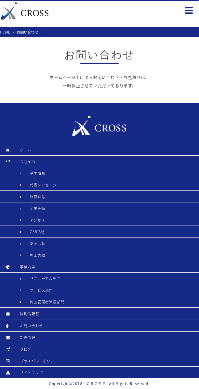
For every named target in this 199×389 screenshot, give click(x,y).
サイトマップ (31, 372)
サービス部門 (41, 290)
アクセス (37, 219)
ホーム (25, 149)
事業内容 (27, 266)
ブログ (25, 349)
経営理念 (37, 196)
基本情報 (37, 173)
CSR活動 (37, 231)
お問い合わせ (31, 325)
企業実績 (37, 208)
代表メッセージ (43, 184)
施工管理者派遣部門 (47, 301)
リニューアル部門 (45, 278)
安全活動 (37, 243)
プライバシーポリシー (39, 360)
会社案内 (27, 161)
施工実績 (37, 255)
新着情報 (27, 337)
